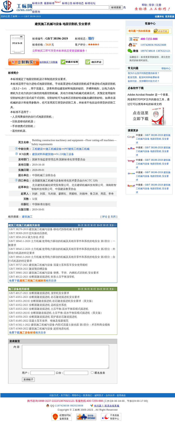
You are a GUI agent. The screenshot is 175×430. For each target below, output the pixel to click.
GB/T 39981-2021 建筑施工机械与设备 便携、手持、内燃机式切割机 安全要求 (54, 272)
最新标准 (49, 3)
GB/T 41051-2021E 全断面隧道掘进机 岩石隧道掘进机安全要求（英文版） (51, 301)
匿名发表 (98, 377)
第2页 (87, 225)
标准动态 (78, 3)
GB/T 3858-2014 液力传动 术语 (26, 237)
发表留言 (14, 341)
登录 (151, 5)
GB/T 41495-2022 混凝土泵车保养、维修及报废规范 (38, 320)
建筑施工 (27, 216)
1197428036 (146, 44)
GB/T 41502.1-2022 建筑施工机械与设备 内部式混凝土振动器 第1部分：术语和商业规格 (59, 324)
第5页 (106, 225)
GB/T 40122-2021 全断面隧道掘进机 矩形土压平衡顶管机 (41, 276)
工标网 (14, 16)
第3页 (93, 225)
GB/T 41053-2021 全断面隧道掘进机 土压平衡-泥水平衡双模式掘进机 (48, 308)
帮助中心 (165, 68)
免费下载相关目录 (32, 280)
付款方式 (53, 400)
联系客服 (169, 16)
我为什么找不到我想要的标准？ (143, 73)
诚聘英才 (98, 400)
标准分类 (37, 3)
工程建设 (37, 149)
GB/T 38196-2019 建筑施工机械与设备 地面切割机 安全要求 (153, 139)
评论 (104, 216)
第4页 (99, 225)
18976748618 (147, 50)
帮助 (144, 5)
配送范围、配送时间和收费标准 (143, 77)
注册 (158, 5)
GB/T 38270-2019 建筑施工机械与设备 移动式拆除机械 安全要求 (46, 229)
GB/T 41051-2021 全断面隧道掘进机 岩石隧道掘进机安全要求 (44, 297)
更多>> (113, 225)
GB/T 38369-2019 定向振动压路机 (28, 233)
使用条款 (121, 400)
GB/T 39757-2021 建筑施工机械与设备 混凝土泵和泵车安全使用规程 (48, 264)
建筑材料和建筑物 (42, 154)
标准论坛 (90, 3)
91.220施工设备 (65, 154)
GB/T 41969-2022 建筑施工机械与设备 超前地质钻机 (39, 328)
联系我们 (87, 400)
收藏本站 (159, 16)
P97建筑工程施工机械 (77, 149)
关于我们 (65, 400)
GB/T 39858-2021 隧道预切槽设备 (28, 268)
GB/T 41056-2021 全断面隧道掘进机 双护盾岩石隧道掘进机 (43, 316)
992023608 (160, 44)
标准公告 (67, 3)
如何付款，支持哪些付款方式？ (143, 81)
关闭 (113, 216)
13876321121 (163, 50)
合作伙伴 (110, 400)
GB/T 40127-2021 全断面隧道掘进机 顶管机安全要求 (39, 293)
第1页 (80, 225)
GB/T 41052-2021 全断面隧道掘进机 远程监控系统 (38, 305)
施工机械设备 (53, 149)
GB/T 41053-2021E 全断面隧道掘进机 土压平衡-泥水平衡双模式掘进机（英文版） (56, 312)
